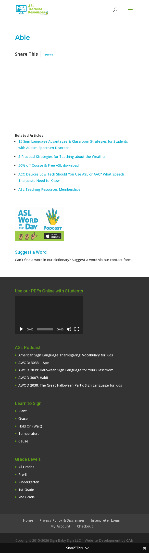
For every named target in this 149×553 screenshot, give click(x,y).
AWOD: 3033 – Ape (33, 362)
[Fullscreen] (76, 329)
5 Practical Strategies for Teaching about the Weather (62, 156)
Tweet (48, 54)
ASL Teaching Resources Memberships (49, 189)
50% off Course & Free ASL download (48, 165)
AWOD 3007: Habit (33, 377)
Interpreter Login (105, 520)
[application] (49, 315)
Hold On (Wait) (30, 426)
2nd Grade (26, 497)
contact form (120, 259)
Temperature (28, 433)
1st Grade (26, 489)
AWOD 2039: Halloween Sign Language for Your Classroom (65, 370)
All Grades (26, 467)
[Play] (21, 329)
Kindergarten (28, 482)
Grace (23, 418)
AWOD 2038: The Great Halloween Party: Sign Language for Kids (70, 385)
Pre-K (22, 474)
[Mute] (68, 329)
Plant (22, 411)
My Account (60, 526)
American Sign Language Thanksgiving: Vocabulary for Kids (65, 355)
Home (28, 520)
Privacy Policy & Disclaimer (62, 520)
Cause (23, 441)
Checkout (85, 526)
